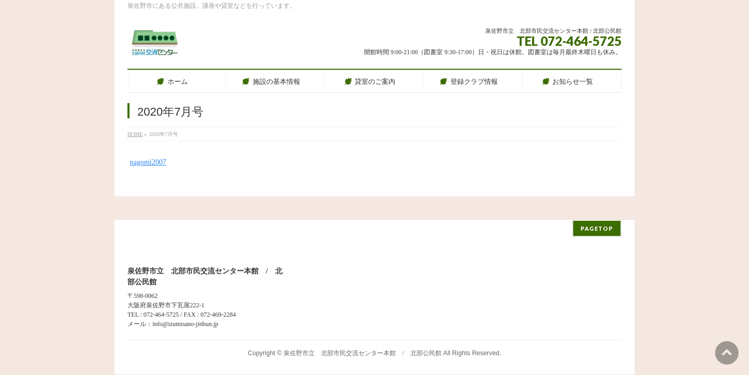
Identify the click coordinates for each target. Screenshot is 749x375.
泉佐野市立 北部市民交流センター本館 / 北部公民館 (362, 329)
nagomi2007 (148, 162)
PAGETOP (596, 205)
